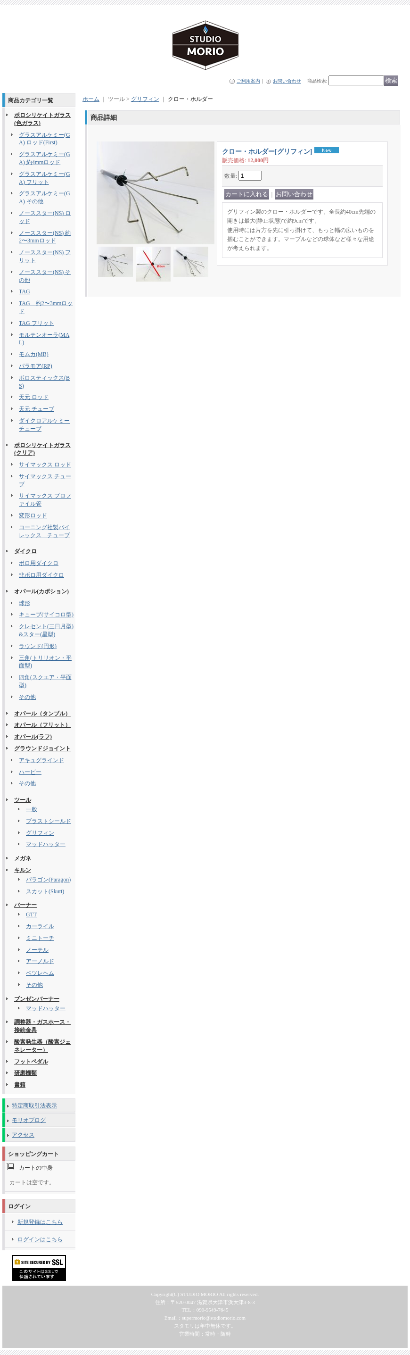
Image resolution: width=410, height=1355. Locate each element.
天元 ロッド (34, 397)
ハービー (30, 772)
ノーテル (37, 950)
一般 (31, 809)
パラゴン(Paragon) (48, 879)
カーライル (40, 926)
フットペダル (31, 1061)
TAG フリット (36, 323)
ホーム (90, 99)
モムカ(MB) (34, 354)
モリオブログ (29, 1120)
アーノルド (40, 961)
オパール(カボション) (41, 591)
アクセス (23, 1134)
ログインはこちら (40, 1239)
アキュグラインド (41, 760)
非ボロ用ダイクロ (41, 575)
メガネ (22, 858)
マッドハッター (46, 844)
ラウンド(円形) (38, 646)
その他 (27, 697)
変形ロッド (33, 515)
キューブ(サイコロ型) (46, 614)
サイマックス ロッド (45, 464)
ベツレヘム (40, 973)
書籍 (19, 1084)
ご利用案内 (248, 80)
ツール (22, 800)
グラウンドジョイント (42, 748)
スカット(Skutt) (45, 891)
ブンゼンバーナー (36, 999)
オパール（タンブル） (42, 713)
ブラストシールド (48, 821)
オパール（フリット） (42, 725)
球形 (24, 603)
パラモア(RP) (35, 366)
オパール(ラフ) (33, 736)
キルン (22, 870)
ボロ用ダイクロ (38, 563)
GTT (31, 914)
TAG (24, 291)
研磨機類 (25, 1073)
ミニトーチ (40, 938)
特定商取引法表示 (34, 1105)
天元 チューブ (36, 409)
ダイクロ (25, 551)
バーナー (25, 905)
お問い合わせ (287, 80)
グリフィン (40, 833)
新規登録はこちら (40, 1222)
